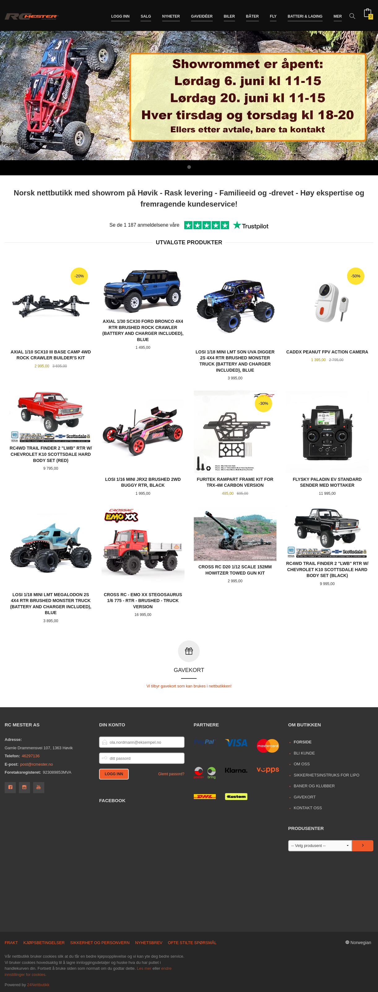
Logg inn (120, 15)
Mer (338, 15)
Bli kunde (304, 752)
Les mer (144, 968)
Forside (303, 741)
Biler (229, 15)
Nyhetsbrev (148, 942)
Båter (252, 15)
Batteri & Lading (305, 15)
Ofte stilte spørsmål (192, 942)
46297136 (31, 755)
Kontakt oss (308, 807)
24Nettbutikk (38, 984)
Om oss (302, 763)
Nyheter (171, 15)
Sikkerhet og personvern (100, 942)
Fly (273, 15)
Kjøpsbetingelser (44, 942)
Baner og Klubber (314, 785)
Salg (146, 15)
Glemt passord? (171, 774)
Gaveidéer (202, 15)
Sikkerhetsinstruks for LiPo (326, 774)
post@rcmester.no (36, 764)
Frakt (11, 942)
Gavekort (305, 796)
